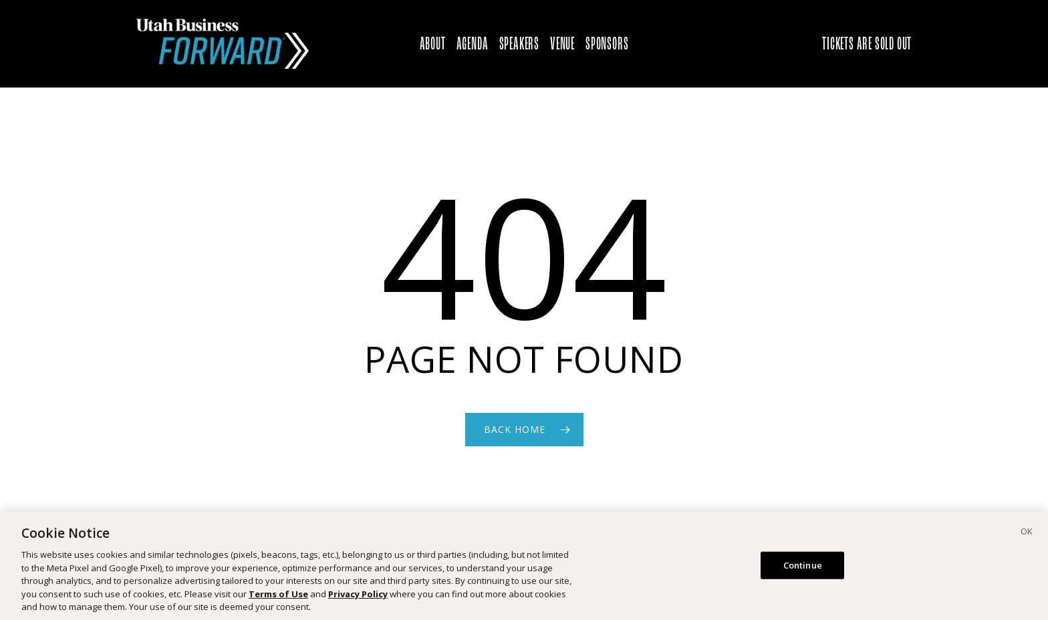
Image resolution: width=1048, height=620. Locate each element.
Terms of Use (278, 599)
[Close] (1026, 538)
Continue (802, 570)
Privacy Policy (358, 599)
